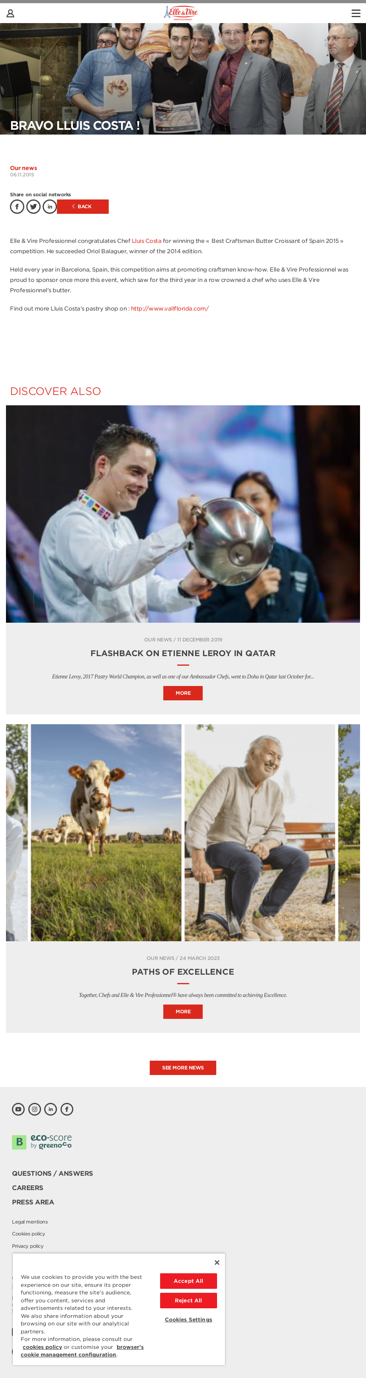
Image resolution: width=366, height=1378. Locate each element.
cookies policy (42, 1347)
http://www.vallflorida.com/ (170, 308)
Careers (27, 1188)
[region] (119, 1309)
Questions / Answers (52, 1173)
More (183, 693)
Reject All (188, 1301)
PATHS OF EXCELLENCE (183, 972)
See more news (183, 1068)
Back (82, 206)
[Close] (217, 1262)
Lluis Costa (145, 241)
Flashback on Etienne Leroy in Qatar (183, 653)
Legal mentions (29, 1222)
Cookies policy (28, 1234)
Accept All (188, 1281)
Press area (33, 1202)
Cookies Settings (188, 1320)
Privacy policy (27, 1246)
